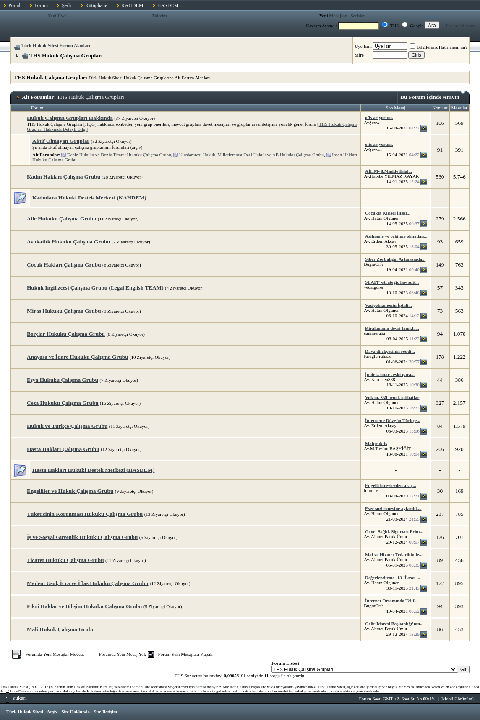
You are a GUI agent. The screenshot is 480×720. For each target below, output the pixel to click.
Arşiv (52, 711)
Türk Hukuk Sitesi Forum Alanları (55, 45)
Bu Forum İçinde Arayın (432, 95)
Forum (41, 5)
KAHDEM (132, 5)
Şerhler (357, 15)
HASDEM (168, 5)
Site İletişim (105, 711)
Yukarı (16, 698)
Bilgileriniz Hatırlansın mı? (438, 46)
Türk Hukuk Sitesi (24, 711)
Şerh (66, 5)
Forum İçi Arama (462, 25)
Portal (14, 5)
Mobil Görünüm (457, 698)
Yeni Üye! (57, 15)
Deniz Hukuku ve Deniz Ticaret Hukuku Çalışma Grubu (119, 154)
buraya (201, 687)
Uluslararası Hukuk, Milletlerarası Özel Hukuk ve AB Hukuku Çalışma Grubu (251, 154)
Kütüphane (96, 5)
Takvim (159, 15)
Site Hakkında (75, 711)
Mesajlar (338, 15)
